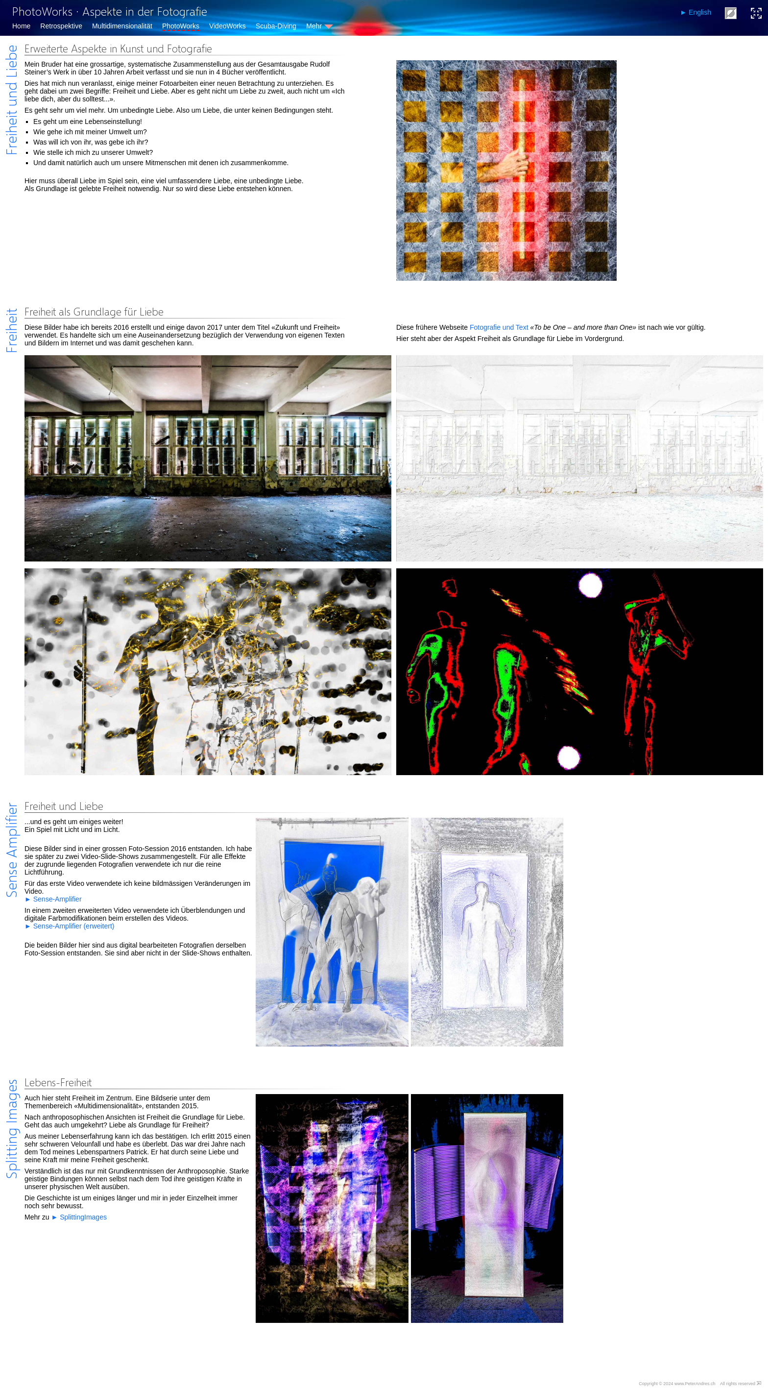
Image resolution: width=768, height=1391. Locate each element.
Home (21, 26)
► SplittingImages (78, 1217)
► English (695, 12)
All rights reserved (737, 1383)
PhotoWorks (180, 26)
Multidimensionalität (122, 26)
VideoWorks (227, 26)
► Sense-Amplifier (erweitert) (69, 926)
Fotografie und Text (499, 327)
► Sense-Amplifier (53, 899)
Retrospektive (61, 26)
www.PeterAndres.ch (695, 1383)
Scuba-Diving (276, 26)
